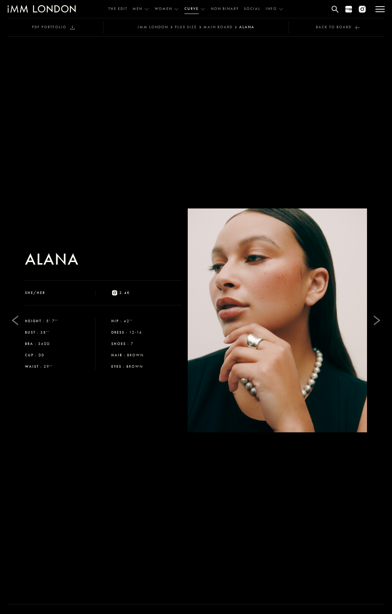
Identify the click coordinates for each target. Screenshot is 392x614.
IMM (153, 27)
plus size (186, 27)
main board (218, 27)
